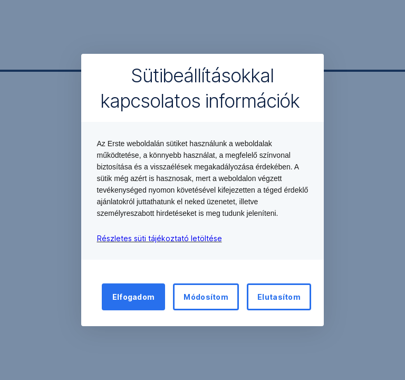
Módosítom (206, 296)
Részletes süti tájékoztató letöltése (159, 238)
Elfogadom (133, 296)
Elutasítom (279, 296)
